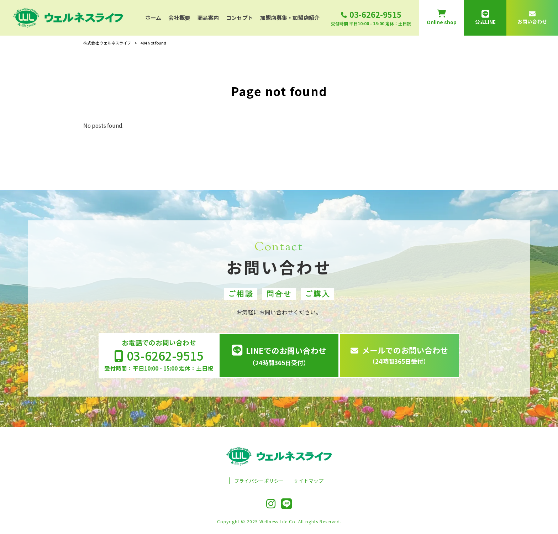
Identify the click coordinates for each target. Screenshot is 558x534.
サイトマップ (308, 480)
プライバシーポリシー (259, 480)
